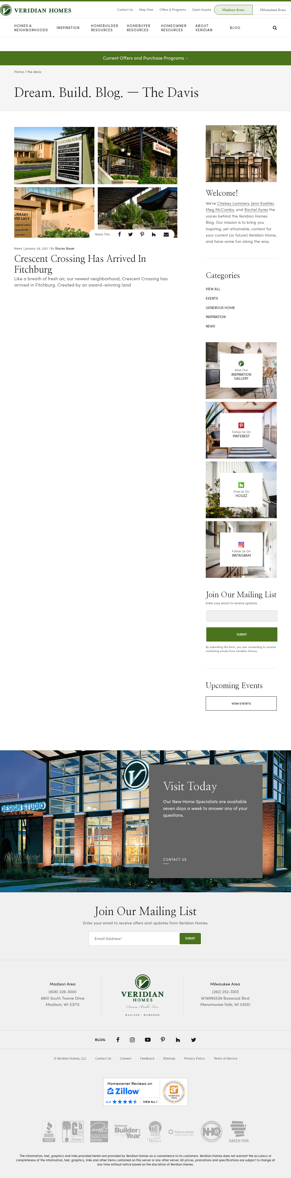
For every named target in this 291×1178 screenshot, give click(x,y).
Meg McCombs (220, 209)
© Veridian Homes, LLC (70, 1058)
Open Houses (187, 16)
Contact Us (111, 16)
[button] (119, 234)
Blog (235, 42)
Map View (132, 16)
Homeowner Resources (173, 42)
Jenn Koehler (262, 203)
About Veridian (204, 42)
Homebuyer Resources (138, 42)
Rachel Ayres (256, 209)
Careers (125, 1058)
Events (212, 298)
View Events (241, 703)
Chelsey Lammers (233, 203)
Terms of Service (225, 1058)
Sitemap (169, 1058)
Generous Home (220, 307)
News (18, 248)
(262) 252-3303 (225, 991)
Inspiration (68, 42)
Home (19, 71)
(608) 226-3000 (62, 991)
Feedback (147, 1058)
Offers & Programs (158, 16)
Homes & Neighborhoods (31, 42)
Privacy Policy (194, 1058)
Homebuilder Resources (104, 42)
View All (213, 289)
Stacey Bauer (64, 248)
